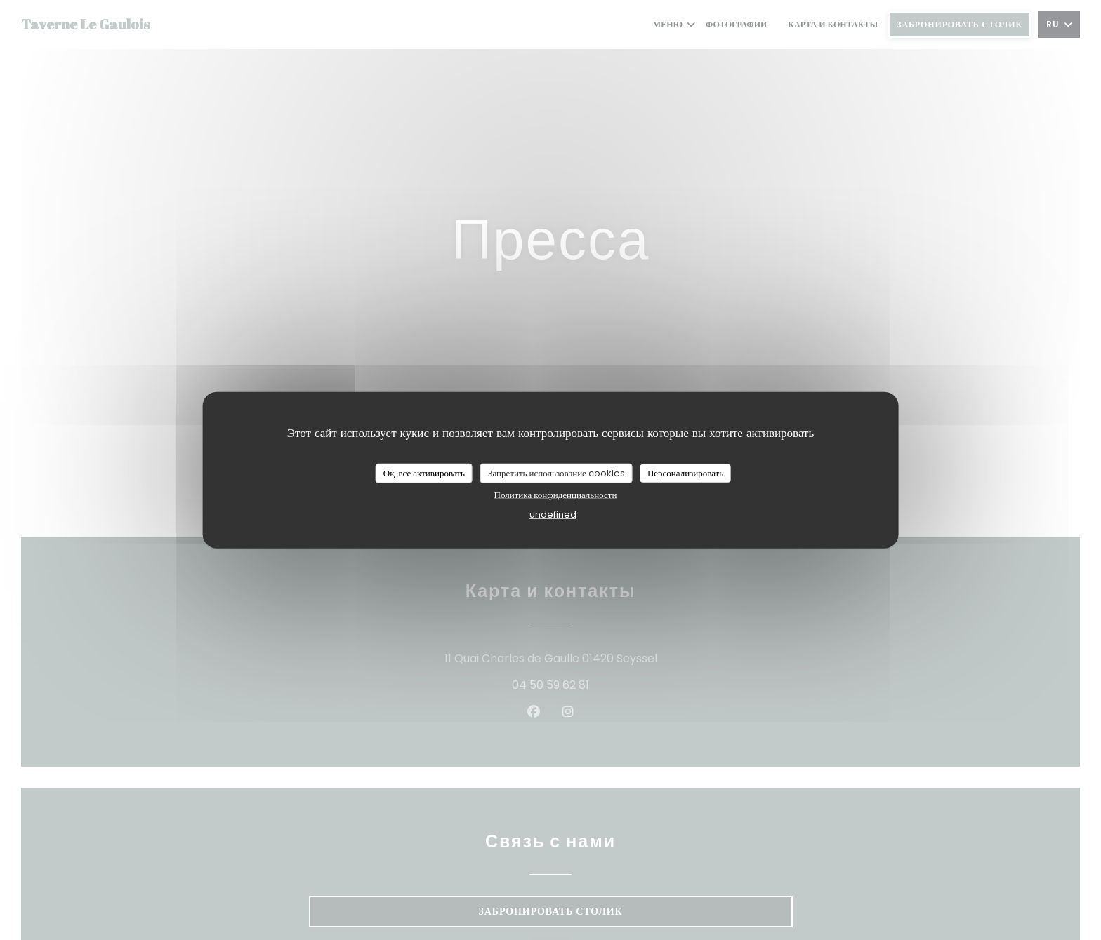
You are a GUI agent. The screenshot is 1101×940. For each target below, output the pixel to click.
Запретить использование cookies (556, 473)
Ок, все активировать (424, 473)
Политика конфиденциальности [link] (555, 494)
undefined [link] (552, 514)
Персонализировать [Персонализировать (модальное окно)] (685, 473)
